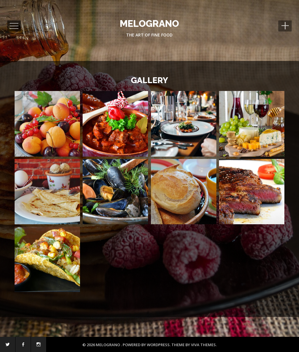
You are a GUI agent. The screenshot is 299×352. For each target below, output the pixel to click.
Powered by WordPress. (147, 344)
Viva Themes (203, 344)
